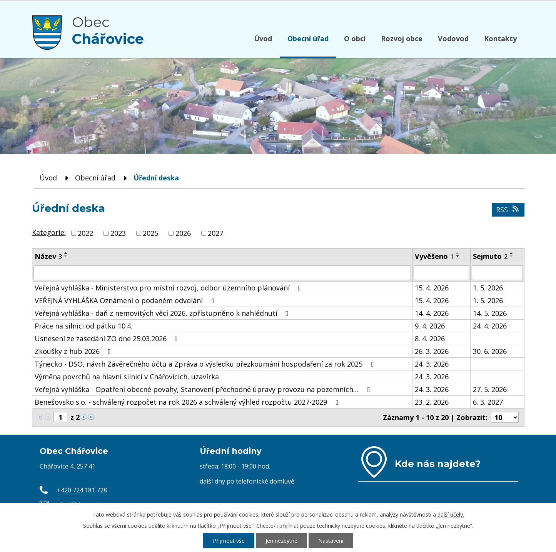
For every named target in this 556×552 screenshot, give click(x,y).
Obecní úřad (308, 38)
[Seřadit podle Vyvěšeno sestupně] (458, 256)
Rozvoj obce (401, 38)
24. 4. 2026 (490, 325)
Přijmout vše (229, 540)
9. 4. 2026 (430, 325)
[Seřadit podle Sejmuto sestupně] (512, 256)
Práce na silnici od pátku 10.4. (83, 325)
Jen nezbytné (281, 540)
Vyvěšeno (434, 256)
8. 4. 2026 (430, 338)
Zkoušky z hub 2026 (74, 351)
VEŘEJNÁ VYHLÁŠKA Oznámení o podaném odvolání (126, 300)
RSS (508, 209)
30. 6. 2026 (490, 351)
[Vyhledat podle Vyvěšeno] (441, 272)
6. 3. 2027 (488, 402)
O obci (355, 38)
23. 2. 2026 (432, 402)
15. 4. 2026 (432, 287)
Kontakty (500, 38)
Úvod (263, 38)
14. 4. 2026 (432, 313)
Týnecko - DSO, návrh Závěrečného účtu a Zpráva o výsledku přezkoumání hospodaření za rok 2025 (206, 364)
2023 (118, 233)
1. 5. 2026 (488, 287)
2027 (215, 233)
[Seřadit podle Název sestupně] (66, 256)
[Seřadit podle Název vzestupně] (66, 253)
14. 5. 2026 (490, 313)
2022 (85, 233)
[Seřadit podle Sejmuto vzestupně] (512, 253)
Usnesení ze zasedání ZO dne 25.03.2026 (108, 338)
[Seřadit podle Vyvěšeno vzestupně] (458, 253)
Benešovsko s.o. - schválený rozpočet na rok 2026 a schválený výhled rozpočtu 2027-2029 (188, 402)
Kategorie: (49, 232)
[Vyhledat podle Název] (222, 272)
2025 (150, 233)
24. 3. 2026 (432, 364)
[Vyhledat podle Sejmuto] (497, 272)
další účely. (450, 514)
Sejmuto (490, 256)
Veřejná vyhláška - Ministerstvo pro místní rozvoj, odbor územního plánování (169, 287)
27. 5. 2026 (490, 389)
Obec (108, 30)
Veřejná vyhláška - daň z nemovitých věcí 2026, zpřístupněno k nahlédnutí (163, 313)
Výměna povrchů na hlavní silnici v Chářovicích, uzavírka (127, 376)
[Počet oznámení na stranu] (505, 417)
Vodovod (453, 38)
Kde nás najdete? (438, 463)
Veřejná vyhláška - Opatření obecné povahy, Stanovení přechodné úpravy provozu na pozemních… (204, 389)
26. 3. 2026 (432, 351)
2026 (183, 233)
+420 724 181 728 (82, 490)
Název (48, 256)
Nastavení (330, 540)
